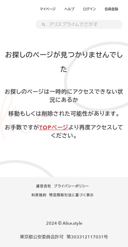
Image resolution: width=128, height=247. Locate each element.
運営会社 (43, 186)
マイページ (48, 9)
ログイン (89, 9)
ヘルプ (69, 9)
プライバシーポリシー (71, 186)
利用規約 (38, 195)
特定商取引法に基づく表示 (71, 195)
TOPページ (53, 127)
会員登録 (111, 9)
